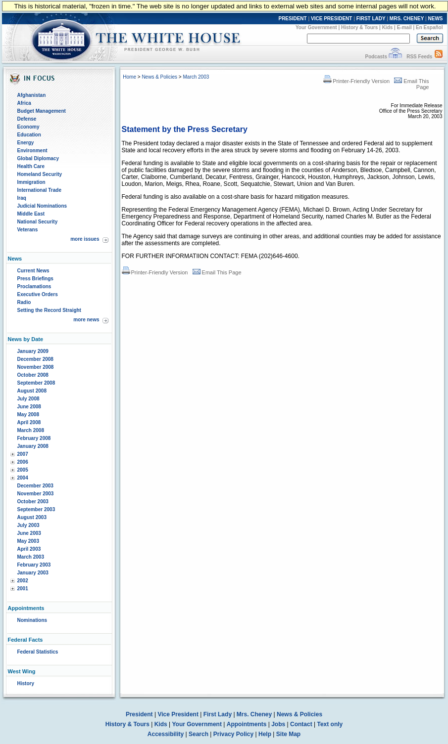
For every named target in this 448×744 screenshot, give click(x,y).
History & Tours (359, 27)
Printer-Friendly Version (356, 81)
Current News (33, 270)
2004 (22, 478)
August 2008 (32, 391)
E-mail (404, 27)
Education (29, 134)
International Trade (39, 190)
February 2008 (34, 438)
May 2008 (28, 414)
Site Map (288, 734)
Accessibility (166, 734)
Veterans (27, 229)
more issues (84, 239)
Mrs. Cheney (254, 714)
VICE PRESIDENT (331, 18)
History (25, 683)
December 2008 (35, 359)
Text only (330, 724)
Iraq (21, 198)
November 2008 (35, 367)
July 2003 (28, 525)
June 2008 (29, 406)
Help (264, 734)
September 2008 (36, 383)
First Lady (217, 714)
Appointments (247, 724)
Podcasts (376, 56)
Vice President (178, 714)
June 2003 (29, 533)
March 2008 (30, 430)
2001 (22, 588)
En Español (429, 27)
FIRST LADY (371, 18)
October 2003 (33, 501)
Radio (24, 302)
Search (198, 734)
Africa (24, 103)
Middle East (31, 214)
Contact (301, 724)
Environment (32, 150)
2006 (22, 462)
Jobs (278, 724)
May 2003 (28, 541)
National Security (37, 221)
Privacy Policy (233, 734)
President (139, 714)
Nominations (32, 620)
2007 (22, 454)
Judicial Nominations (42, 206)
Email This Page (217, 272)
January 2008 (33, 446)
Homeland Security (39, 174)
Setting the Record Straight (49, 310)
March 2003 (30, 557)
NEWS (435, 18)
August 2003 (32, 517)
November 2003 (35, 493)
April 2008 (29, 422)
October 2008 (33, 375)
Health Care (31, 166)
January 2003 (33, 572)
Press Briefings (35, 278)
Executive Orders (37, 294)
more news (86, 319)
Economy (28, 127)
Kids (387, 27)
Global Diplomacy (38, 158)
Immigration (31, 182)
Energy (25, 142)
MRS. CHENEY (407, 18)
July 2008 (28, 398)
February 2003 (34, 565)
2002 (22, 580)
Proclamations (34, 286)
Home (129, 77)
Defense (27, 119)
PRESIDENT (292, 18)
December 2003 (35, 485)
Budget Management (41, 111)
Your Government (316, 27)
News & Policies (159, 77)
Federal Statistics (37, 652)
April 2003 (29, 549)
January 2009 (33, 351)
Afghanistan (31, 95)
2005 (22, 470)
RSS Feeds (419, 56)
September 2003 (36, 509)
